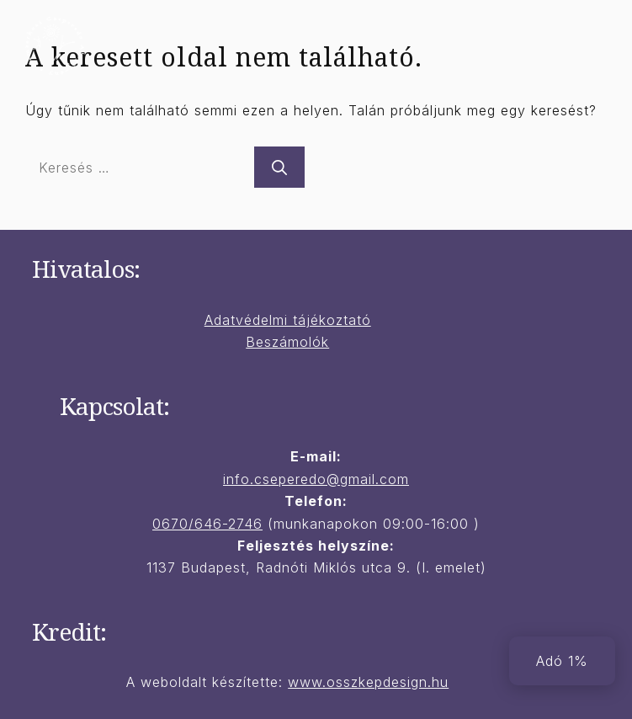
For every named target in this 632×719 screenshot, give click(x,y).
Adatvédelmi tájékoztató (287, 320)
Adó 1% (562, 660)
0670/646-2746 (207, 523)
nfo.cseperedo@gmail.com (317, 479)
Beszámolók (287, 341)
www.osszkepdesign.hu (368, 682)
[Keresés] (279, 167)
